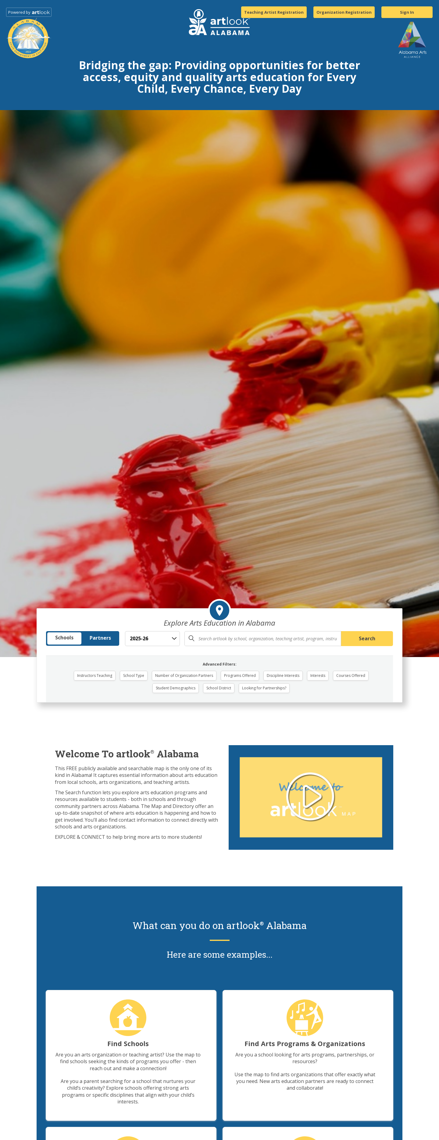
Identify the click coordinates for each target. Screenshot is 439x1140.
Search (367, 638)
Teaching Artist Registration (274, 12)
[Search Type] (82, 638)
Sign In (407, 12)
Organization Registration (344, 12)
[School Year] (152, 638)
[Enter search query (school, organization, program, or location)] (262, 638)
